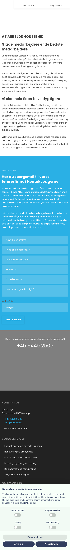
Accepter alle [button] (51, 544)
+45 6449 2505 (35, 345)
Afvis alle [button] (18, 544)
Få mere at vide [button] (35, 537)
